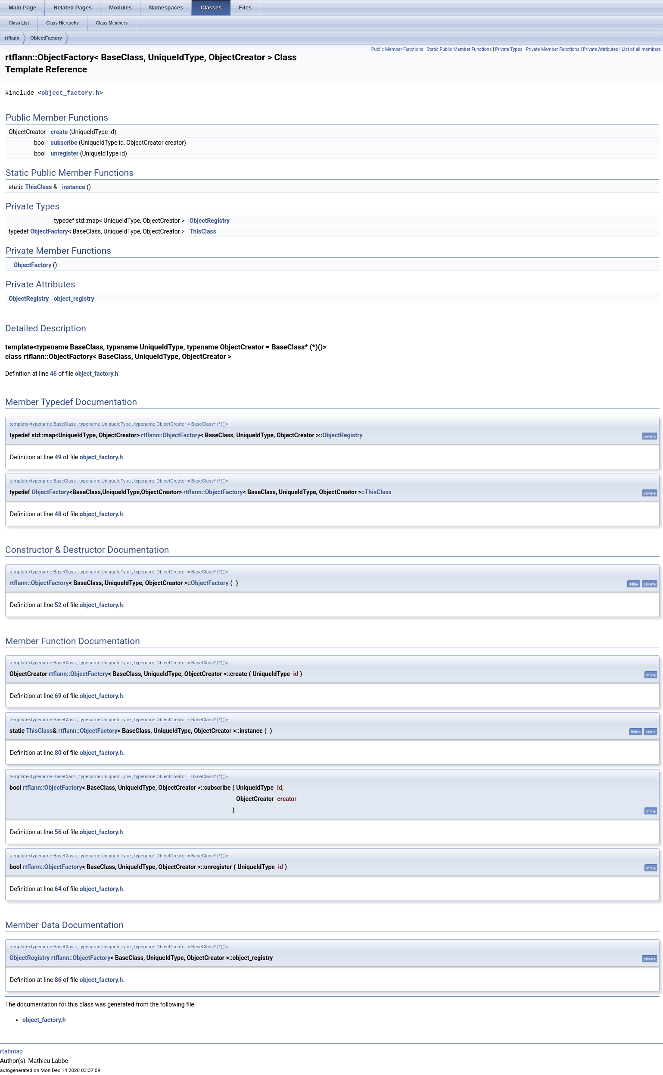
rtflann (12, 38)
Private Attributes (600, 49)
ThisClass (38, 187)
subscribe (64, 142)
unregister (65, 153)
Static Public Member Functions (459, 49)
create (59, 131)
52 (58, 604)
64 (58, 888)
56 (58, 832)
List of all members (641, 49)
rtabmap (11, 1051)
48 (58, 514)
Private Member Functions (552, 49)
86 (58, 979)
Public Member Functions (397, 49)
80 (58, 752)
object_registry (74, 298)
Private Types (509, 49)
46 (53, 373)
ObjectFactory (46, 38)
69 (58, 695)
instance (73, 187)
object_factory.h (70, 93)
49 (58, 457)
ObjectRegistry (210, 220)
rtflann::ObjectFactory (170, 435)
